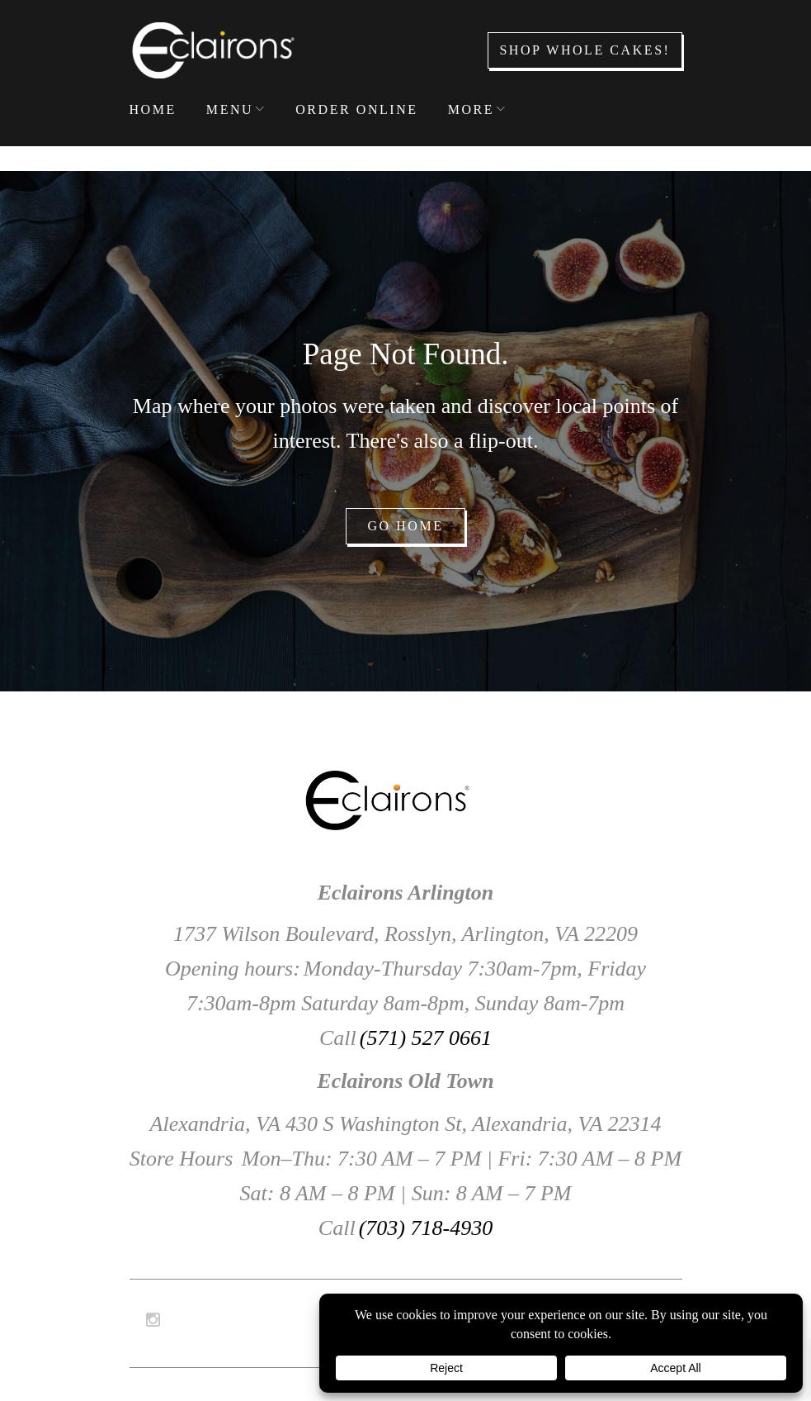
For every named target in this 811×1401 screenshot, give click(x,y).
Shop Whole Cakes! (584, 50)
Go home (405, 526)
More (471, 109)
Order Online (356, 109)
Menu (229, 109)
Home (153, 109)
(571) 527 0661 (426, 1038)
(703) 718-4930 (426, 1228)
